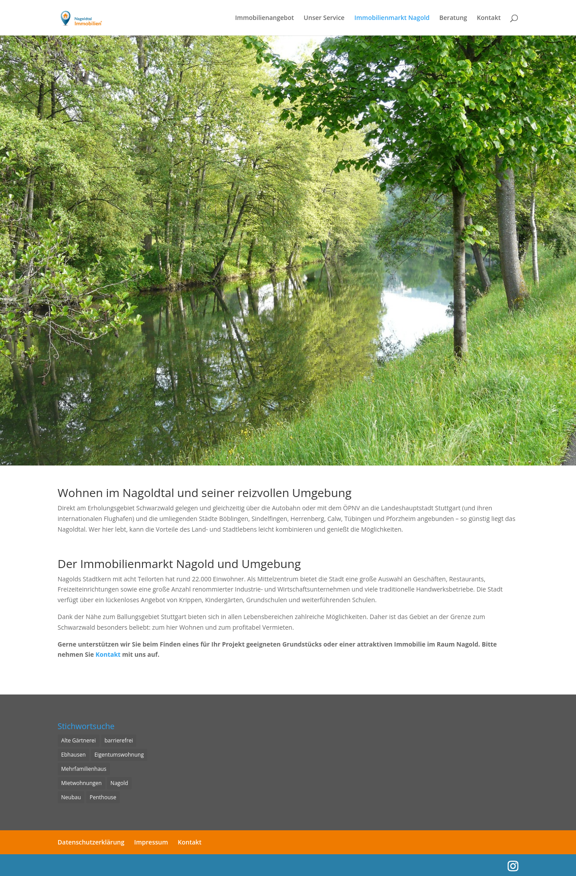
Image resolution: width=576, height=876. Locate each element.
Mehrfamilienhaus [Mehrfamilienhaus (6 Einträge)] (84, 769)
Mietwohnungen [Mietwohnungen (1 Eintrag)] (81, 783)
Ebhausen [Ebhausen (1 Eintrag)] (73, 754)
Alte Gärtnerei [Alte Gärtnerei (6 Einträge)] (78, 740)
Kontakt (489, 18)
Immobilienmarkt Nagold (392, 18)
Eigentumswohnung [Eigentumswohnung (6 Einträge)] (119, 754)
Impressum (151, 842)
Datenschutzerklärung (91, 842)
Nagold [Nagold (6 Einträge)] (119, 783)
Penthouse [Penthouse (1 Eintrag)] (103, 797)
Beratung (453, 18)
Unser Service (324, 18)
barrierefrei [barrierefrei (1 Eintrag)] (119, 740)
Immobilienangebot (264, 18)
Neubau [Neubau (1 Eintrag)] (71, 797)
